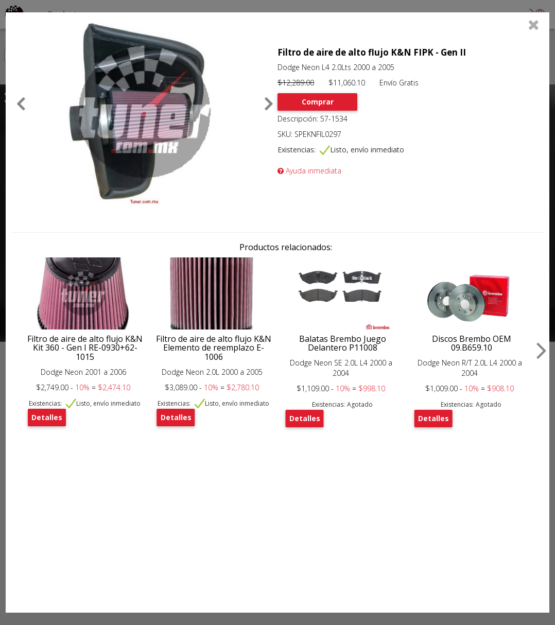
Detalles (46, 417)
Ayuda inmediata (309, 171)
